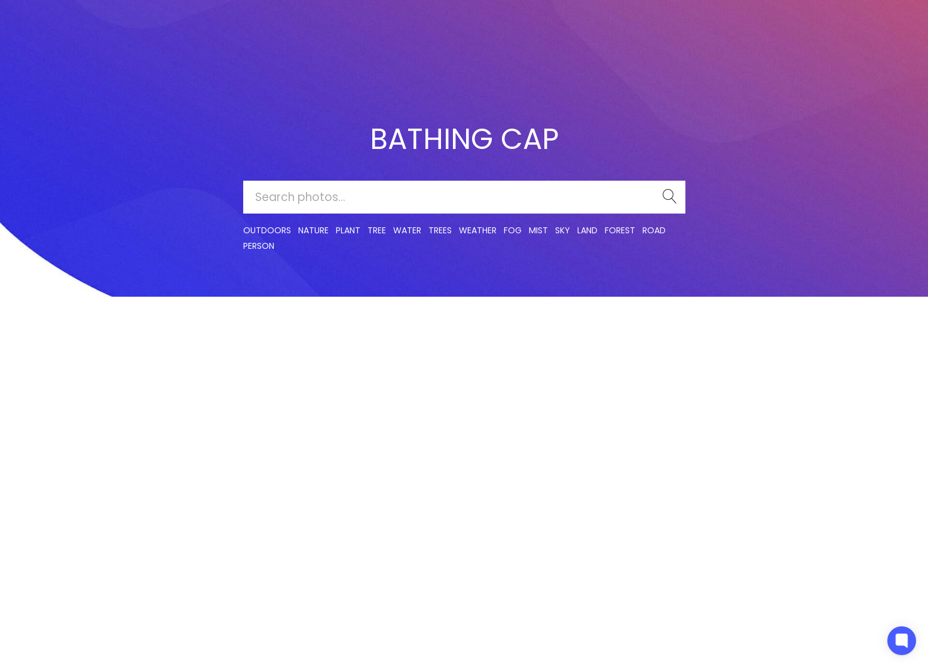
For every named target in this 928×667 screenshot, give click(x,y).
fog (513, 230)
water (407, 230)
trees (440, 230)
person (258, 246)
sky (562, 230)
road (654, 230)
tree (376, 230)
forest (620, 230)
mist (538, 230)
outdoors (267, 230)
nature (313, 230)
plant (348, 230)
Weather (478, 230)
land (587, 230)
